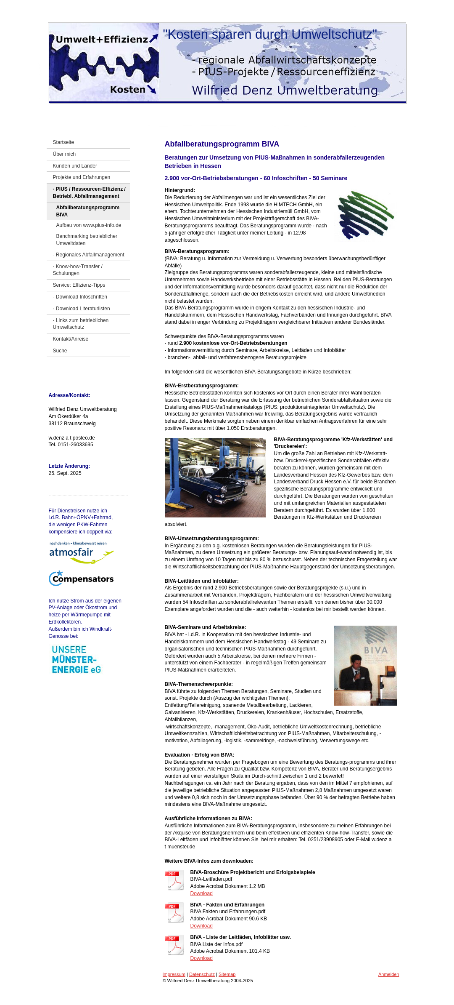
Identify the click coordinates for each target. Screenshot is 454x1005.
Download (201, 893)
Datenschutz (202, 974)
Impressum (174, 974)
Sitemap (227, 974)
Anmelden (388, 974)
